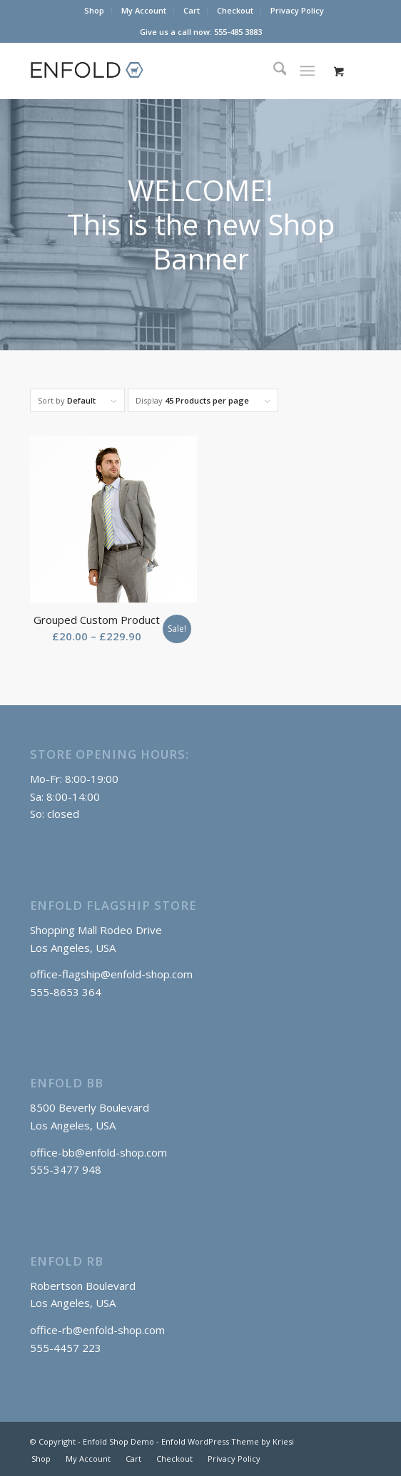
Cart (191, 10)
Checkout (235, 10)
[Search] (273, 70)
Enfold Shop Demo (118, 1441)
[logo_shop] (166, 70)
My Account (143, 10)
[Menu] (307, 70)
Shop (94, 10)
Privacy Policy (297, 10)
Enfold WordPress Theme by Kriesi (227, 1441)
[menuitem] (94, 10)
